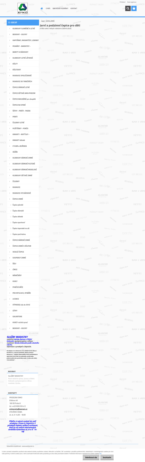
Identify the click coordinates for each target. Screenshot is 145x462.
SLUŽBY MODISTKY (15, 376)
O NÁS (48, 8)
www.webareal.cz (28, 446)
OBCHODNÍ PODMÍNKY (60, 8)
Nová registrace (131, 2)
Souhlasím (106, 457)
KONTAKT (74, 8)
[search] (128, 8)
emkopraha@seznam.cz (18, 409)
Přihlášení (122, 2)
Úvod (43, 21)
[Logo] (22, 8)
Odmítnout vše (90, 457)
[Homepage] (41, 8)
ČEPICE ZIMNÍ (50, 21)
